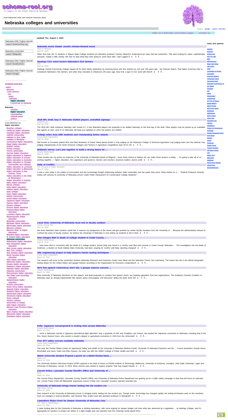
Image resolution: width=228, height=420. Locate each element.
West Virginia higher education (20, 312)
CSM (208, 69)
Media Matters (212, 103)
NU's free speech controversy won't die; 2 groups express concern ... (74, 268)
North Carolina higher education (16, 256)
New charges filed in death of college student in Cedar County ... (71, 238)
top (220, 415)
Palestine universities (16, 271)
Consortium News (213, 79)
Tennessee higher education (19, 296)
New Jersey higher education (19, 248)
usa (9, 94)
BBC (208, 59)
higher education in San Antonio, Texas (17, 172)
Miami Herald (211, 106)
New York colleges (14, 250)
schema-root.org (13, 84)
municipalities (16, 114)
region (8, 87)
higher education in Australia (19, 160)
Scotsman (210, 143)
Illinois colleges (13, 185)
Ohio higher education (16, 260)
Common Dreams (213, 76)
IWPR (209, 94)
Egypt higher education (17, 144)
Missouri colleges (14, 228)
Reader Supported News (215, 133)
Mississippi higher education (19, 226)
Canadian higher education (18, 133)
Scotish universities (15, 284)
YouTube (221, 29)
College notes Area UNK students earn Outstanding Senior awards (72, 135)
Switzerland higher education (19, 294)
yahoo (214, 29)
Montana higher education (18, 235)
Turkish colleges (14, 300)
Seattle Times (211, 145)
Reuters (209, 138)
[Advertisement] (61, 94)
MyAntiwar (210, 111)
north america (13, 92)
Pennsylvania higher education (20, 273)
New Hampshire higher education (16, 245)
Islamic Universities (15, 196)
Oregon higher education (17, 264)
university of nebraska (21, 103)
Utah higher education (16, 305)
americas (10, 89)
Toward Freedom (212, 148)
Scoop (209, 141)
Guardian (210, 89)
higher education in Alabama (19, 155)
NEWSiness (211, 113)
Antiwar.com (211, 54)
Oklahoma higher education (18, 262)
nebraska (13, 98)
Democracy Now (212, 81)
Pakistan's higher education (18, 266)
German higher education (17, 153)
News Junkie (211, 116)
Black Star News (212, 64)
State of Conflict (45, 164)
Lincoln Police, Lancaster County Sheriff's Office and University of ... (74, 371)
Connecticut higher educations (20, 142)
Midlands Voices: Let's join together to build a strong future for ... (72, 149)
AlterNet (209, 49)
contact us (204, 33)
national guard (17, 116)
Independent (211, 96)
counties (14, 110)
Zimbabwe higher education (18, 316)
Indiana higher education (17, 189)
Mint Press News (212, 108)
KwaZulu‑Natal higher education (16, 211)
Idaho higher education (16, 183)
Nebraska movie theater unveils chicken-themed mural (66, 46)
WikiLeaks (210, 158)
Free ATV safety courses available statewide (60, 341)
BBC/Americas (212, 61)
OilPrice (209, 123)
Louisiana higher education (18, 214)
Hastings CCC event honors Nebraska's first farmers (65, 61)
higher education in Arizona (18, 158)
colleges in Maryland (15, 139)
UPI (208, 153)
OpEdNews (210, 126)
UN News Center (212, 150)
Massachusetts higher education (16, 218)
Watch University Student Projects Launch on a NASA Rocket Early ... (74, 356)
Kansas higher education (17, 203)
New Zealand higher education (20, 253)
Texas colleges (13, 298)
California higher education (18, 130)
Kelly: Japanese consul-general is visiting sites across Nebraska (71, 326)
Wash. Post (211, 155)
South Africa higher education (19, 287)
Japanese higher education (18, 201)
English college (13, 146)
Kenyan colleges (14, 205)
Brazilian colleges (14, 128)
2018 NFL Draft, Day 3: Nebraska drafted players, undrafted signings (73, 120)
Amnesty (210, 52)
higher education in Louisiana (19, 167)
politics (14, 119)
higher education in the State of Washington (19, 177)
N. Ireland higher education (18, 237)
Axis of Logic (211, 57)
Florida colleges (13, 149)
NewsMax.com (212, 121)
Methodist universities (16, 221)
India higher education (16, 187)
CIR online (210, 66)
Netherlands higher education (19, 241)
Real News (210, 136)
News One (210, 118)
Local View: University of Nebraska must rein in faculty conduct (71, 223)
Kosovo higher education (17, 207)
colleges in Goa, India (16, 137)
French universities (15, 151)
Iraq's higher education (16, 194)
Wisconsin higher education (18, 314)
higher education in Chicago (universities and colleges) (19, 163)
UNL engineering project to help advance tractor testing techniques (73, 252)
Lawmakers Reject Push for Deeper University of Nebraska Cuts (71, 401)
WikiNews (210, 160)
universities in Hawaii (16, 303)
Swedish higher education (18, 291)
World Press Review (214, 163)
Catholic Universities (15, 135)
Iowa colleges (12, 192)
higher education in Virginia (18, 180)
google (207, 29)
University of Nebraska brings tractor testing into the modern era (71, 386)
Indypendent (211, 99)
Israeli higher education (17, 198)
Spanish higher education (17, 289)
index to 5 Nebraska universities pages (173, 33)
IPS (208, 91)
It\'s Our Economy (213, 101)
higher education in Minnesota (20, 169)
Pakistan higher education (18, 269)
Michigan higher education (18, 223)
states (11, 96)
